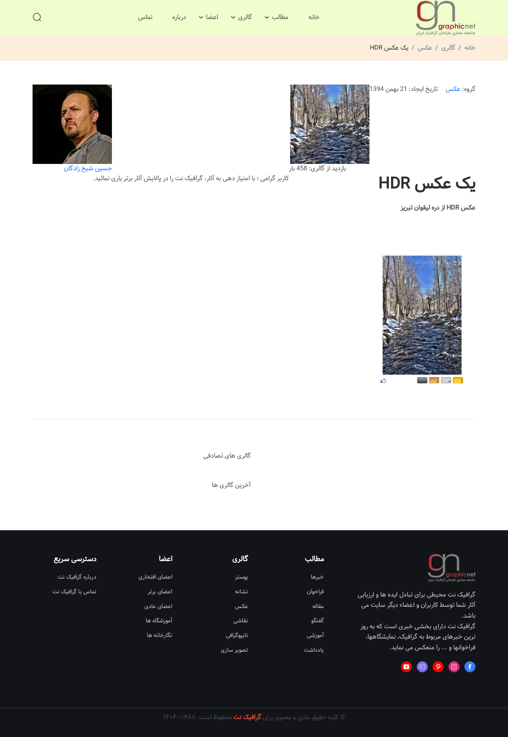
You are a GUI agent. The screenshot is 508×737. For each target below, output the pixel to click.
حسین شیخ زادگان (72, 129)
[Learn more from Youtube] (406, 666)
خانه (313, 17)
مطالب (280, 17)
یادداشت (314, 650)
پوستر (241, 577)
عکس (425, 47)
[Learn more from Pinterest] (438, 666)
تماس (145, 17)
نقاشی (240, 620)
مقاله (318, 606)
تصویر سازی (234, 650)
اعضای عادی (158, 606)
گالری (245, 17)
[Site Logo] (445, 18)
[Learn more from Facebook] (469, 666)
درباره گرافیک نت (77, 577)
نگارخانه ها (159, 635)
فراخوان (315, 592)
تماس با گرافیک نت (74, 592)
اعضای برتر (160, 592)
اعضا (212, 17)
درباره (179, 17)
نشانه (241, 592)
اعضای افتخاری (155, 577)
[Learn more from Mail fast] (422, 666)
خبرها (317, 577)
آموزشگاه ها (159, 620)
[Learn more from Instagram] (454, 666)
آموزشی (315, 635)
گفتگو (317, 620)
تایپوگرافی (237, 635)
